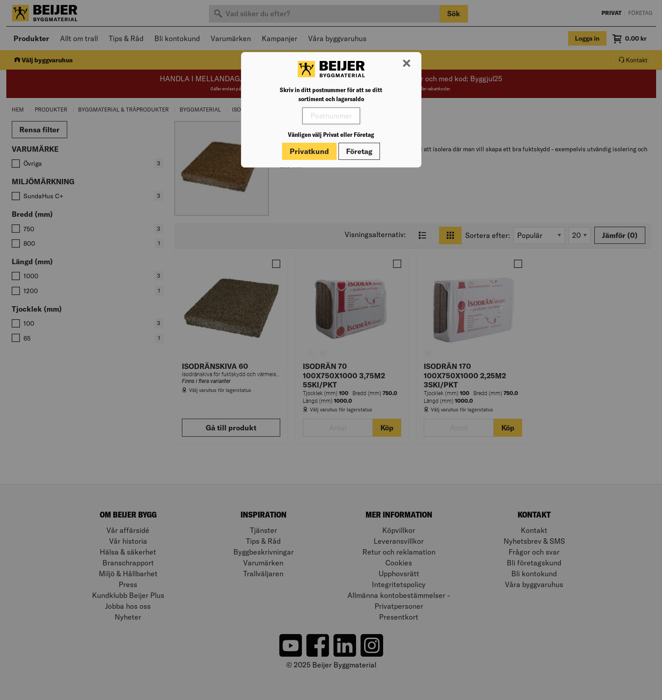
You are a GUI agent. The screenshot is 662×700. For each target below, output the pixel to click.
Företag (359, 151)
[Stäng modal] (406, 63)
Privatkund (309, 151)
